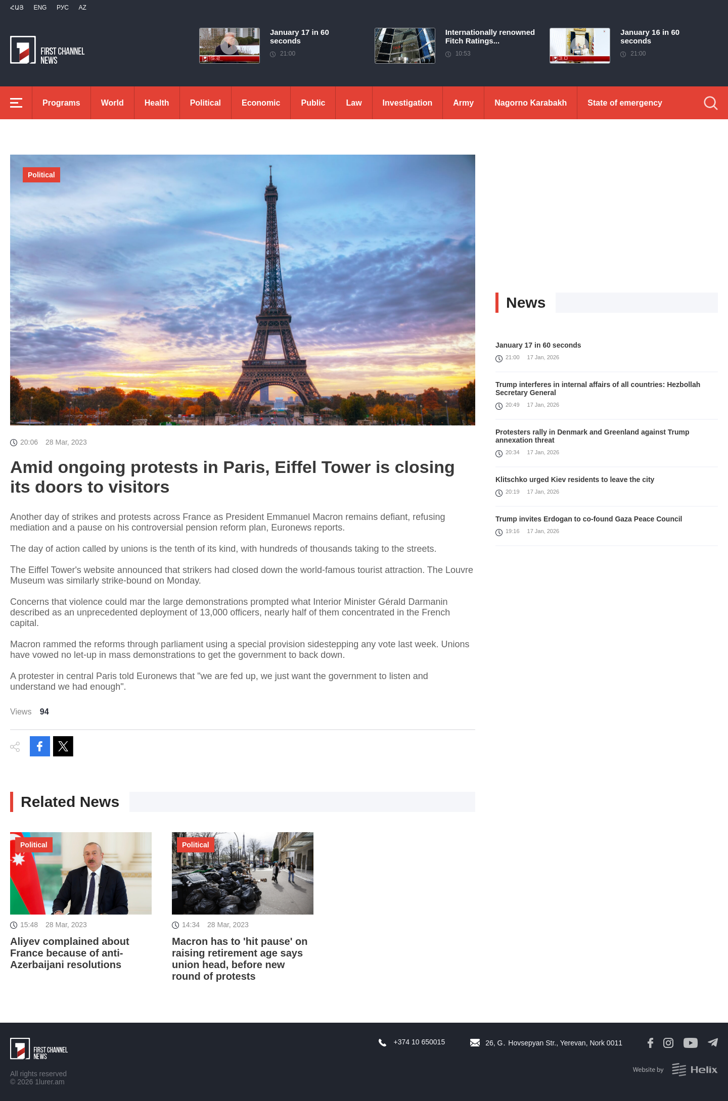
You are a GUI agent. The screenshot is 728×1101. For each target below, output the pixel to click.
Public (313, 103)
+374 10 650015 (419, 1042)
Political (205, 103)
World (112, 103)
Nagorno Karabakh (530, 103)
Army (463, 103)
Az (82, 7)
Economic (261, 103)
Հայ (17, 7)
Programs (61, 103)
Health (157, 103)
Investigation (408, 103)
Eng (40, 7)
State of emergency (624, 103)
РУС (63, 7)
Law (353, 103)
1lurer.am (49, 1082)
